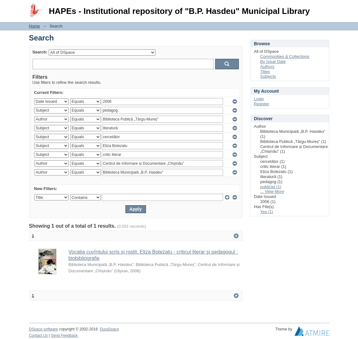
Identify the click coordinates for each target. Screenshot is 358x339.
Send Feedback (64, 335)
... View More (272, 191)
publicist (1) (270, 186)
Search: (40, 52)
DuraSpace (109, 329)
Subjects (268, 76)
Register (261, 104)
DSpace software (43, 329)
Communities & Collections (284, 56)
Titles (265, 71)
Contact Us (38, 335)
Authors (267, 66)
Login (324, 7)
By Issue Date (273, 61)
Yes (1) (266, 211)
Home (34, 26)
